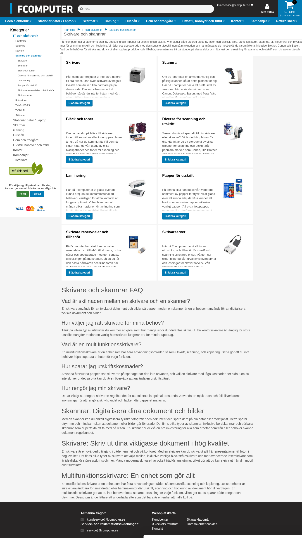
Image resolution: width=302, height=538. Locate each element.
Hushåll (18, 135)
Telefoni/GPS (22, 105)
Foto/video (21, 100)
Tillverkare (20, 160)
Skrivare (22, 60)
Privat (22, 194)
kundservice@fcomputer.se (233, 5)
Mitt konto (267, 11)
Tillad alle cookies (264, 484)
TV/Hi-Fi (19, 110)
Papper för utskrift (27, 85)
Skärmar (20, 115)
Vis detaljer (235, 529)
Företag (37, 194)
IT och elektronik (25, 36)
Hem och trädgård (25, 140)
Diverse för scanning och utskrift (35, 75)
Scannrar (23, 65)
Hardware (20, 40)
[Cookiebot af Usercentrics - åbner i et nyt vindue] (29, 529)
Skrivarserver (25, 95)
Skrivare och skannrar (28, 55)
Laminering (24, 80)
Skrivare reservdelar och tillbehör (36, 90)
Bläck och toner (26, 70)
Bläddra (79, 103)
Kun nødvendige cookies (264, 499)
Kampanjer (21, 155)
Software (20, 45)
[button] (18, 21)
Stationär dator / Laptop (29, 120)
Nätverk (19, 50)
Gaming (18, 130)
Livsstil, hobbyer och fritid (31, 145)
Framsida (69, 29)
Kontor (17, 150)
